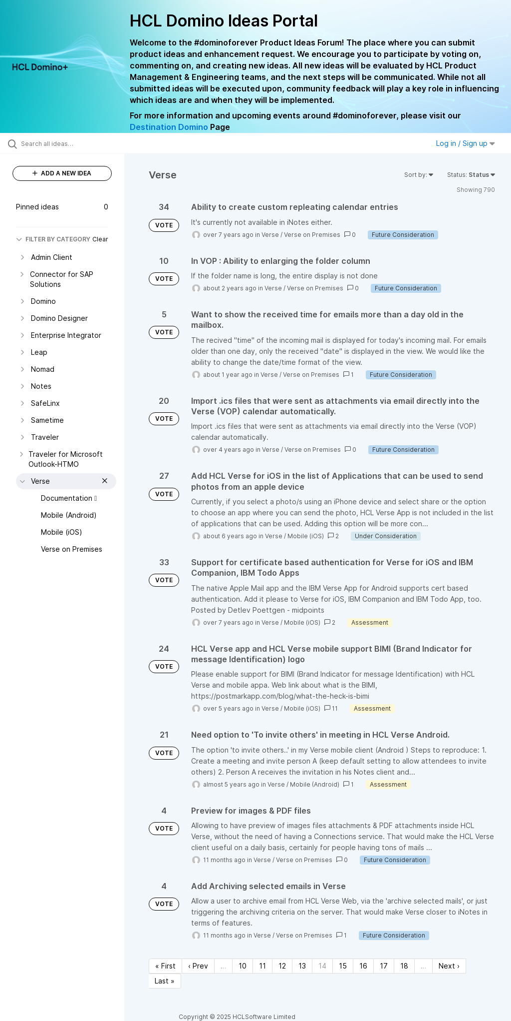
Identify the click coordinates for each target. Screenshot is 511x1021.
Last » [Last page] (165, 981)
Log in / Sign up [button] (465, 143)
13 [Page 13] (302, 966)
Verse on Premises (312, 234)
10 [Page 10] (243, 966)
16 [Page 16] (363, 966)
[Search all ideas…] (67, 143)
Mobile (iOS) (305, 536)
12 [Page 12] (282, 966)
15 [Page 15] (343, 966)
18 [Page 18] (404, 966)
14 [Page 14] (322, 966)
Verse (270, 234)
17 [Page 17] (384, 966)
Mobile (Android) (314, 784)
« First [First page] (165, 966)
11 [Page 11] (262, 966)
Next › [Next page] (449, 966)
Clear (100, 239)
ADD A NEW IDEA (61, 173)
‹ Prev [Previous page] (198, 966)
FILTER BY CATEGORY (53, 239)
